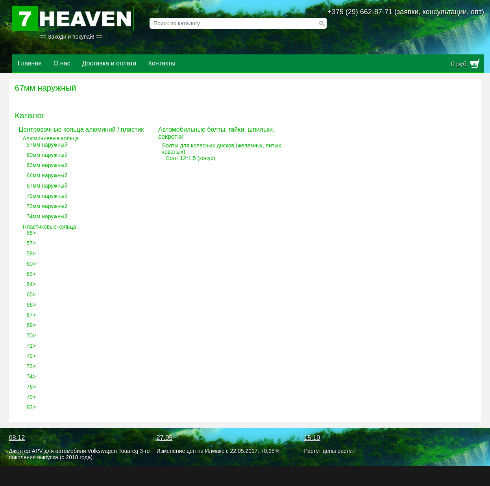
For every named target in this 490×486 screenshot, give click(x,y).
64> (31, 284)
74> (31, 376)
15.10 (312, 437)
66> (31, 305)
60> (31, 264)
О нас (62, 63)
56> (31, 233)
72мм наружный (47, 196)
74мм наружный (47, 216)
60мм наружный (47, 155)
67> (31, 315)
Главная (30, 63)
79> (31, 397)
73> (31, 366)
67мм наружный (47, 185)
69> (31, 325)
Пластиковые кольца (49, 226)
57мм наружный (47, 145)
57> (31, 243)
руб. (459, 64)
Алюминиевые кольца (51, 138)
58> (31, 253)
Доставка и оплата (109, 63)
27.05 (165, 437)
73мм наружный (47, 206)
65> (31, 294)
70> (31, 335)
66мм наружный (47, 175)
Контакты (162, 63)
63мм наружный (47, 165)
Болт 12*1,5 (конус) (190, 158)
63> (31, 274)
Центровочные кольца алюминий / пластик (81, 129)
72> (31, 356)
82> (31, 407)
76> (31, 387)
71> (31, 346)
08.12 (17, 437)
